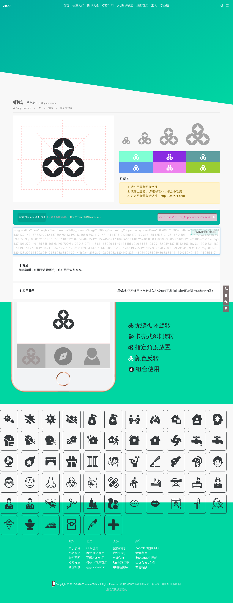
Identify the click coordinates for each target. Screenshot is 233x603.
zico (7, 5)
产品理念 (74, 553)
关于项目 (74, 548)
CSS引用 (108, 5)
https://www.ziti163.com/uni (84, 217)
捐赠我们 (119, 548)
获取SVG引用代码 (204, 231)
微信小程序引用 (96, 562)
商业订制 (119, 553)
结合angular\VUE (95, 567)
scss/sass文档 (145, 562)
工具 (154, 5)
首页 (67, 5)
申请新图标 (120, 567)
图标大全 (93, 5)
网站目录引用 (95, 553)
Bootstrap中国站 (146, 557)
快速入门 (78, 5)
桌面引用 (142, 5)
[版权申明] (175, 584)
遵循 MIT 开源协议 (116, 589)
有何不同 (74, 557)
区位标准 (74, 567)
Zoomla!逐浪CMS (146, 548)
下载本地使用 (95, 557)
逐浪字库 (141, 553)
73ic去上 (146, 584)
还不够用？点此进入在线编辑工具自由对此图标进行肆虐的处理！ (165, 291)
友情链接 (141, 567)
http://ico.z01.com (172, 196)
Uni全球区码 (121, 562)
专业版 (164, 5)
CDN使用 (92, 548)
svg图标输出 (125, 5)
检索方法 (74, 562)
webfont (118, 557)
